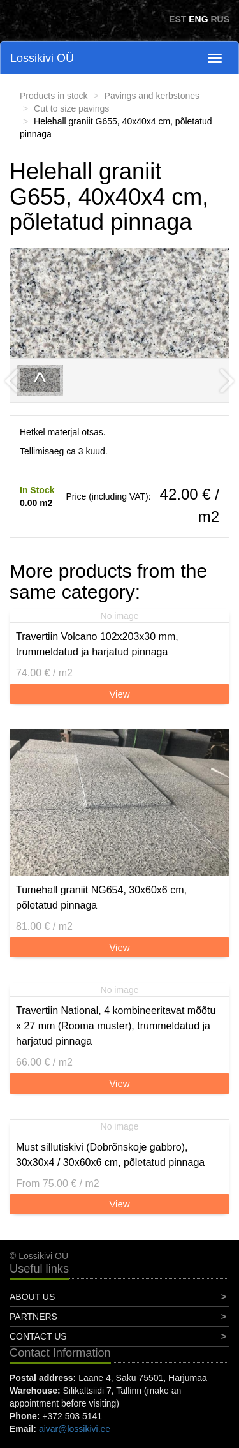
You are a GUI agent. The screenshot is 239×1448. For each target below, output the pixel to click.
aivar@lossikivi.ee (74, 1429)
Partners (33, 1316)
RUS (219, 19)
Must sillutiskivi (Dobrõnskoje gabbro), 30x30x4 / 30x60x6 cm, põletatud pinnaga (110, 1155)
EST (177, 19)
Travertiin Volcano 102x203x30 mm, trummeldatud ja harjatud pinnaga (97, 644)
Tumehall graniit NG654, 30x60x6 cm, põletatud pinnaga (101, 897)
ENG (198, 19)
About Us (32, 1297)
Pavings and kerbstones (152, 96)
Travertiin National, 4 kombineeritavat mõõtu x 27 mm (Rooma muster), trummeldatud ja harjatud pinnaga (115, 1026)
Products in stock (54, 96)
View (119, 694)
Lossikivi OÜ (42, 58)
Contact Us (38, 1336)
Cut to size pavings (71, 108)
